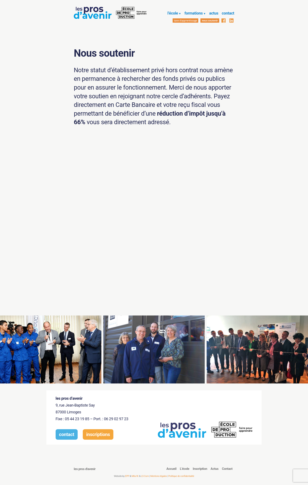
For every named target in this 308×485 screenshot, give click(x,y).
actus (213, 13)
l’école (172, 13)
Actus (215, 469)
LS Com (145, 476)
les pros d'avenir (85, 469)
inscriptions (98, 434)
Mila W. (135, 476)
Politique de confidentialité (181, 476)
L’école (184, 469)
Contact (227, 469)
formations (193, 13)
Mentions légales (158, 476)
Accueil (171, 469)
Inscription (200, 469)
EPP (127, 476)
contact (228, 13)
